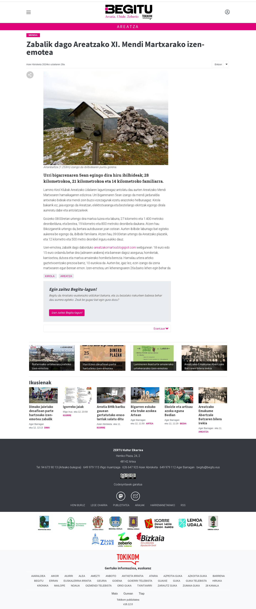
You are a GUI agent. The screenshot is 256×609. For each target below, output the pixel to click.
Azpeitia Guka (172, 576)
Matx (114, 593)
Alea (82, 576)
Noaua (75, 585)
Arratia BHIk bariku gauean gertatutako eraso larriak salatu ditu (111, 413)
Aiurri (69, 576)
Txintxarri (144, 585)
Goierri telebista (140, 580)
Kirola (49, 276)
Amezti (95, 576)
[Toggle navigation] (28, 12)
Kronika (42, 585)
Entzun (218, 64)
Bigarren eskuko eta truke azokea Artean (143, 411)
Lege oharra (99, 505)
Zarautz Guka (167, 585)
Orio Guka (124, 585)
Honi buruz (77, 505)
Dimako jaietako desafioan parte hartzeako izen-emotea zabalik (41, 413)
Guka (176, 580)
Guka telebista (196, 580)
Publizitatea (121, 505)
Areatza (128, 26)
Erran (53, 580)
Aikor (55, 576)
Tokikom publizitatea (128, 599)
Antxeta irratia (132, 576)
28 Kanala (212, 585)
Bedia (183, 423)
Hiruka (217, 580)
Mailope (59, 585)
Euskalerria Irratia (77, 580)
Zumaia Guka (191, 585)
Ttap (142, 593)
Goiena (117, 580)
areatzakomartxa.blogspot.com (115, 247)
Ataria (153, 576)
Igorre (67, 415)
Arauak (140, 505)
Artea (149, 423)
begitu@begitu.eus (208, 467)
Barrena (219, 576)
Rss (183, 505)
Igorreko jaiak (73, 407)
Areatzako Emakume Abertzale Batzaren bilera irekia (210, 415)
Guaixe (162, 580)
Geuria (102, 580)
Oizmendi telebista (98, 585)
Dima (47, 427)
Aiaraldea (38, 576)
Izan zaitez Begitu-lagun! (66, 312)
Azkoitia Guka (197, 576)
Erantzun (161, 328)
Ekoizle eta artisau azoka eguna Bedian (179, 411)
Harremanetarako (162, 505)
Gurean (128, 593)
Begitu (38, 580)
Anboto (111, 576)
